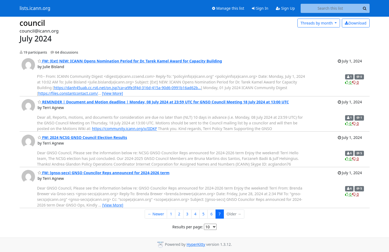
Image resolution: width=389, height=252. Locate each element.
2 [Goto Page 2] (179, 213)
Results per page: (187, 226)
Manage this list (228, 8)
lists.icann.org (35, 8)
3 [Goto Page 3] (187, 213)
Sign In (260, 8)
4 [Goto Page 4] (195, 213)
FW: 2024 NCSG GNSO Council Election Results (82, 137)
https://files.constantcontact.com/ (68, 93)
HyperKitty (195, 244)
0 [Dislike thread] (355, 82)
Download (355, 23)
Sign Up (285, 8)
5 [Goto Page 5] (203, 213)
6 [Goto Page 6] (211, 213)
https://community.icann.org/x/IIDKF (124, 128)
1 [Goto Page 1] (171, 213)
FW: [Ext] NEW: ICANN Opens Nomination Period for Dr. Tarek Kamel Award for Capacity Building (130, 61)
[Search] (365, 8)
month (317, 23)
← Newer (156, 213)
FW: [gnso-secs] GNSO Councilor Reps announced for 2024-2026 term (104, 172)
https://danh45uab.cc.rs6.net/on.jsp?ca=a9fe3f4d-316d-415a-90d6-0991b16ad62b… (127, 87)
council (32, 23)
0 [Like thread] (348, 82)
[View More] (112, 93)
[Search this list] (330, 8)
